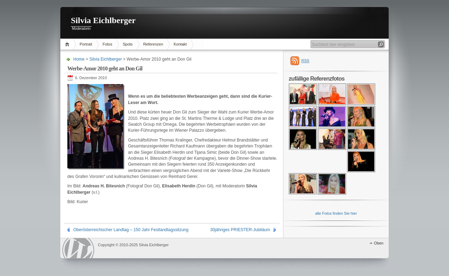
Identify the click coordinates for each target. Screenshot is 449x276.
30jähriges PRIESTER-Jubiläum (240, 229)
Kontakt (180, 44)
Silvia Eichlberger (103, 20)
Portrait (86, 44)
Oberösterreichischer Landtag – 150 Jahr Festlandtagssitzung (130, 229)
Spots (128, 44)
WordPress (78, 248)
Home (68, 44)
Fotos (107, 44)
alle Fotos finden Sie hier (336, 213)
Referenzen (153, 44)
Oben (378, 243)
